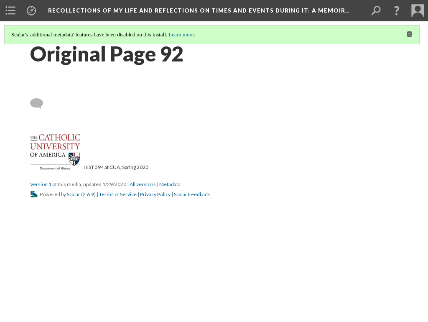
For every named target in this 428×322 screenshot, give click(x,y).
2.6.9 (88, 194)
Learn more (181, 34)
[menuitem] (10, 10)
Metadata (170, 184)
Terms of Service (118, 194)
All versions (143, 184)
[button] (396, 10)
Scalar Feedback (192, 194)
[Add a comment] (40, 103)
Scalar (73, 194)
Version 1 (40, 184)
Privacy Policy (155, 194)
